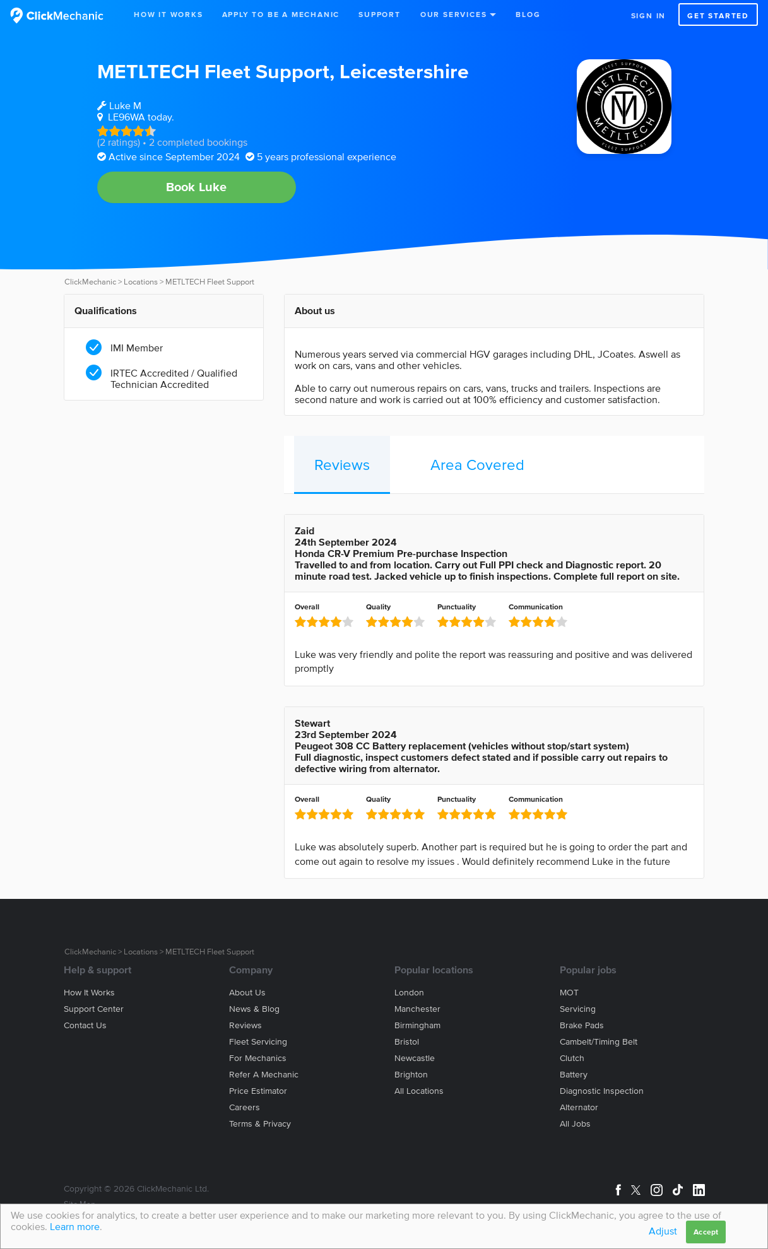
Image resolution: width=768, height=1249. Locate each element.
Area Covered (477, 464)
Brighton (411, 1074)
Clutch (572, 1058)
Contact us (85, 1025)
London (409, 992)
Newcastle (414, 1058)
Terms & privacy (260, 1124)
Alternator (579, 1107)
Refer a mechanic (263, 1074)
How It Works (168, 14)
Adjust (663, 1230)
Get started (718, 15)
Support (379, 14)
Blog (528, 14)
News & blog (254, 1009)
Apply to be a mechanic (281, 14)
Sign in (648, 15)
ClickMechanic (90, 281)
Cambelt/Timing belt (598, 1042)
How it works (89, 992)
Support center (94, 1009)
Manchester (417, 1009)
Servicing (578, 1009)
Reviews (342, 464)
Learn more (75, 1226)
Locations (141, 281)
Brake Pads (582, 1025)
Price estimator (258, 1091)
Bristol (406, 1042)
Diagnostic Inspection (602, 1091)
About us (247, 992)
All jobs (575, 1124)
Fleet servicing (258, 1042)
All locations (419, 1091)
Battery (574, 1074)
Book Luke (196, 187)
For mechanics (258, 1058)
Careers (244, 1107)
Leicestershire (404, 71)
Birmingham (417, 1025)
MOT (569, 992)
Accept (706, 1232)
